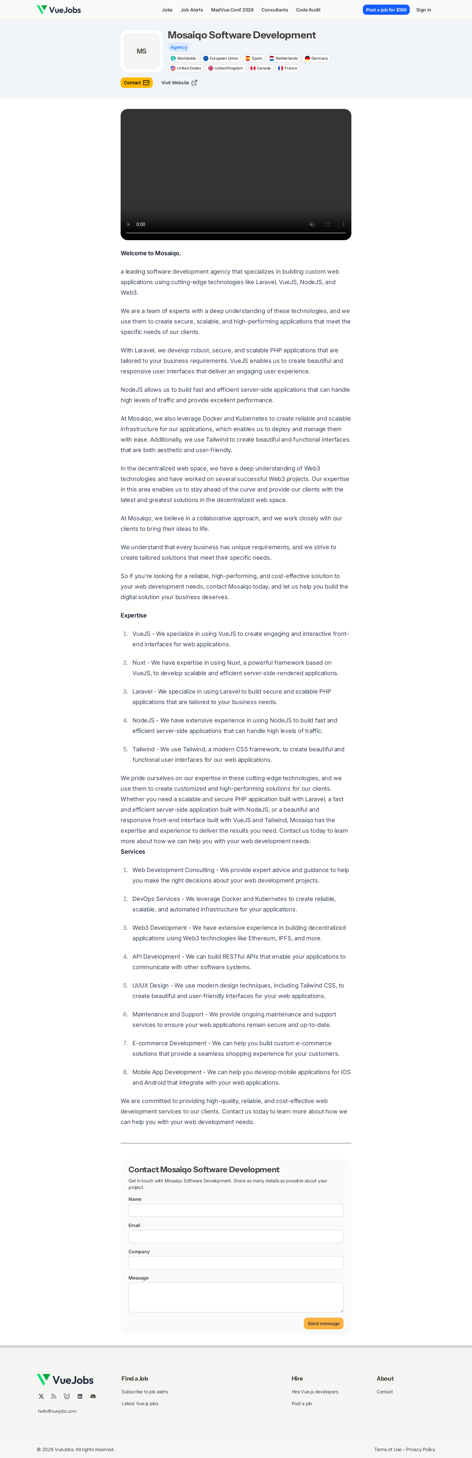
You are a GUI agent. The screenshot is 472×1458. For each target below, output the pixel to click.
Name (134, 1199)
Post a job (302, 1403)
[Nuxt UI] (59, 9)
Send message (324, 1323)
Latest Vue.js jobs (140, 1403)
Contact (136, 82)
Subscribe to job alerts (145, 1391)
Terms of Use (388, 1449)
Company (138, 1251)
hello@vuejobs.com (57, 1411)
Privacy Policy (420, 1449)
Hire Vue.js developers (315, 1391)
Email (134, 1225)
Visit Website (179, 82)
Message (138, 1278)
